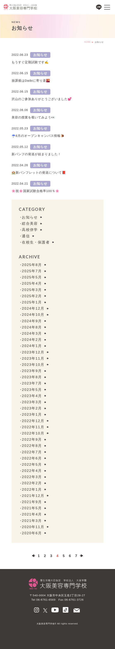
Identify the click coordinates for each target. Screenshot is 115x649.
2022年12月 (33, 421)
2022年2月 (32, 483)
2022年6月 (32, 458)
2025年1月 (32, 302)
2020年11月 (33, 527)
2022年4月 (32, 471)
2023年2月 (32, 408)
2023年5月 (32, 390)
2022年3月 (32, 477)
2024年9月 (32, 321)
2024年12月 (33, 308)
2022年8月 (32, 446)
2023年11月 (33, 358)
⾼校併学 (30, 230)
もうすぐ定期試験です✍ (30, 62)
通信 (26, 236)
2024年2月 (32, 340)
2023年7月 (32, 383)
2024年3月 (32, 333)
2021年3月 (32, 521)
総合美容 (30, 223)
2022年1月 (32, 490)
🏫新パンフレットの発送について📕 (39, 172)
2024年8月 (32, 327)
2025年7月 (32, 271)
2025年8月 (32, 265)
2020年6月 (32, 533)
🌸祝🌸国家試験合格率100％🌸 (35, 191)
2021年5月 (32, 508)
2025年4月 (32, 283)
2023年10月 (33, 365)
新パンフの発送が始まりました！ (36, 154)
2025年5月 (32, 277)
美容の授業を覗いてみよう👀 (33, 117)
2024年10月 (33, 315)
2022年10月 (33, 433)
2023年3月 (32, 402)
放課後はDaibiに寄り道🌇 (31, 80)
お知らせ (40, 55)
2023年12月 (33, 352)
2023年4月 (32, 396)
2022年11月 (33, 427)
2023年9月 (32, 371)
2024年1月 (32, 346)
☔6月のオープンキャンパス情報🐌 (38, 135)
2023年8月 (32, 377)
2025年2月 (32, 296)
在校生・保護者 (36, 242)
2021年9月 (32, 502)
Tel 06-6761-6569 (43, 599)
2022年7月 (32, 452)
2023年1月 (32, 414)
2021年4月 (32, 514)
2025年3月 (32, 290)
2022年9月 (32, 439)
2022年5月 (32, 464)
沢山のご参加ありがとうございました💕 (42, 99)
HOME (87, 42)
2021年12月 (33, 496)
